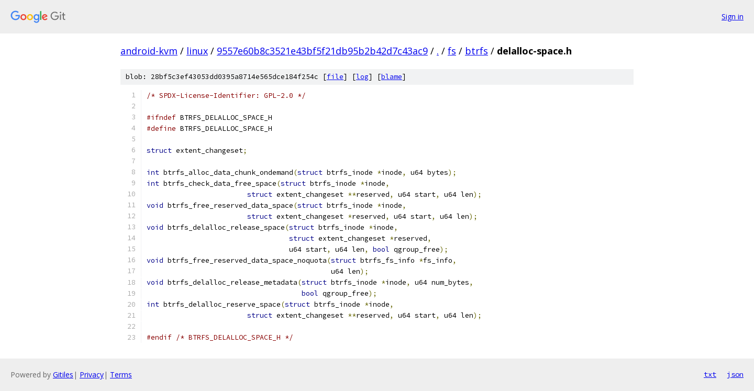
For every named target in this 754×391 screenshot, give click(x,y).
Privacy (92, 374)
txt (710, 374)
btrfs (476, 50)
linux (197, 50)
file (335, 76)
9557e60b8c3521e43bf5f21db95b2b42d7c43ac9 (322, 50)
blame (391, 76)
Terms (121, 374)
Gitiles (63, 374)
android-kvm (149, 50)
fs (452, 50)
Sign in (733, 16)
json (735, 374)
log (362, 76)
